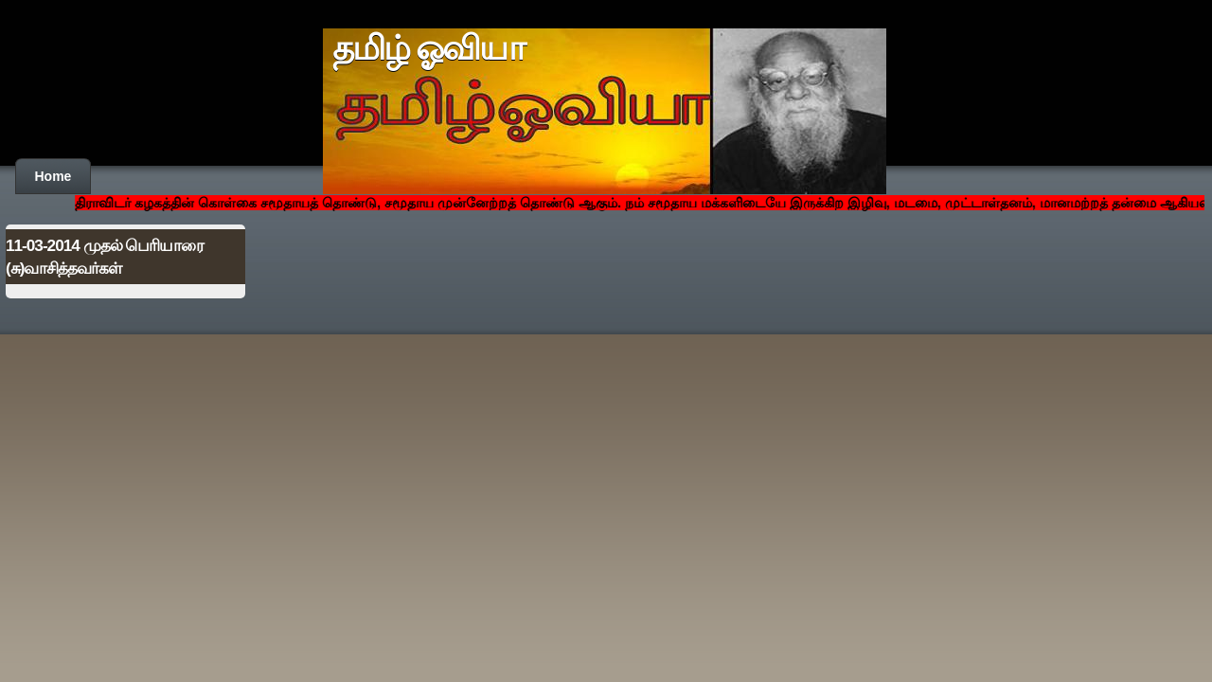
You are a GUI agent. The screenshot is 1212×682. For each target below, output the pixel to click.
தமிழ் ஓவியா (428, 48)
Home (53, 176)
